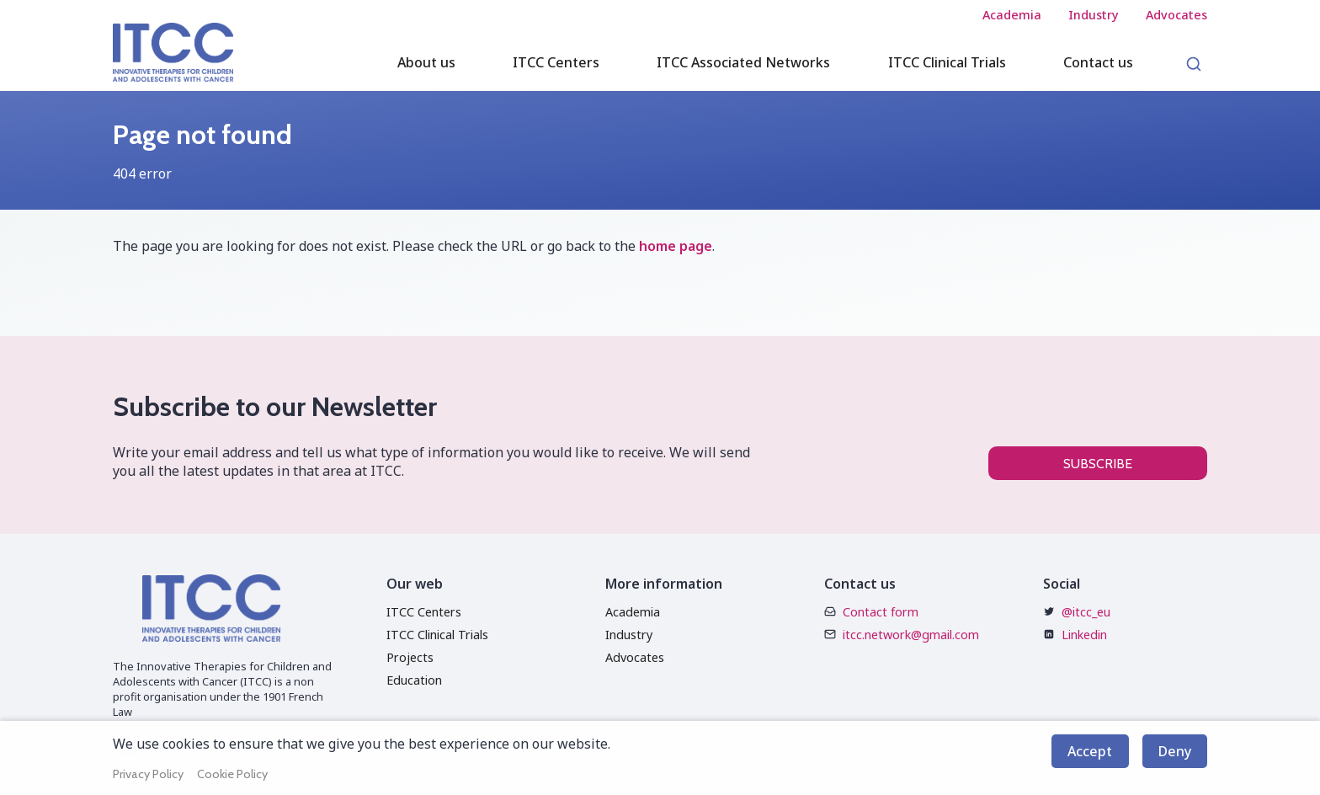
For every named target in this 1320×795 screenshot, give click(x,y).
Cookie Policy (232, 774)
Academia (632, 612)
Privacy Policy (148, 774)
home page (675, 246)
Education (414, 680)
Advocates (634, 657)
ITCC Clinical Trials (437, 635)
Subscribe (1097, 464)
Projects (410, 657)
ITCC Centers (423, 612)
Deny (1174, 751)
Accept (1089, 751)
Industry (628, 635)
